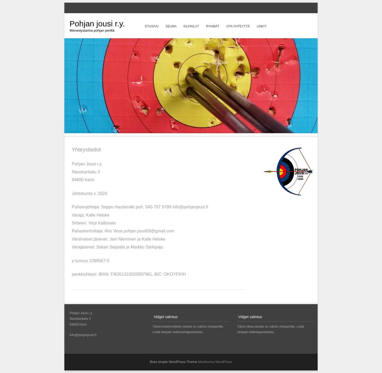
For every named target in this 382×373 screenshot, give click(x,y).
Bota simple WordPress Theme (173, 362)
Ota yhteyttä (238, 26)
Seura (171, 26)
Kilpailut (191, 26)
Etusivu (152, 26)
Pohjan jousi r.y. (97, 23)
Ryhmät (212, 26)
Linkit (261, 26)
